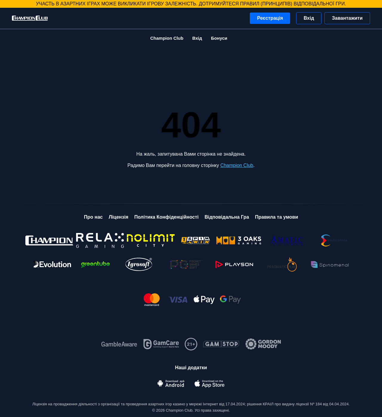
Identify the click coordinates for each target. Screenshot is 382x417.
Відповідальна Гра (226, 217)
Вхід (309, 18)
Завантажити (347, 18)
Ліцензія (118, 217)
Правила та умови (276, 217)
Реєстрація (270, 18)
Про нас (93, 217)
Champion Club (166, 38)
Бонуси (219, 38)
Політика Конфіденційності (166, 217)
